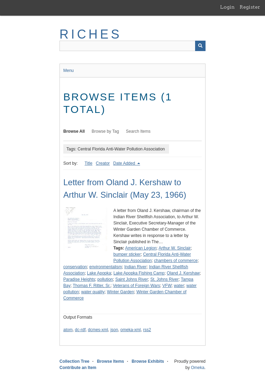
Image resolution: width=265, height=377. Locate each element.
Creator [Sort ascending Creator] (103, 163)
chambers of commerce (176, 260)
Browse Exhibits (147, 361)
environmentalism (105, 266)
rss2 (147, 329)
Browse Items (110, 361)
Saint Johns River (131, 279)
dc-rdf (80, 329)
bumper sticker (127, 254)
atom (68, 329)
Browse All (74, 131)
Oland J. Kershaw (183, 273)
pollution (105, 279)
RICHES (90, 34)
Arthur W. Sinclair (175, 248)
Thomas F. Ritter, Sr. (92, 285)
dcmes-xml (98, 329)
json (114, 329)
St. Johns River (164, 279)
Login (227, 7)
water (179, 285)
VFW (166, 285)
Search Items (138, 131)
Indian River (135, 266)
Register (250, 7)
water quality (92, 291)
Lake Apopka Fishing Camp (138, 273)
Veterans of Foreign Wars (136, 285)
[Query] (132, 46)
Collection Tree (74, 361)
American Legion (140, 248)
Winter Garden (120, 291)
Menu (68, 70)
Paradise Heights (79, 279)
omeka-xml (130, 329)
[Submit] (200, 46)
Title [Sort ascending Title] (88, 163)
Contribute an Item (77, 367)
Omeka (197, 367)
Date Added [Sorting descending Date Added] (124, 163)
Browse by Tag (105, 131)
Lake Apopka (99, 273)
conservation (75, 266)
